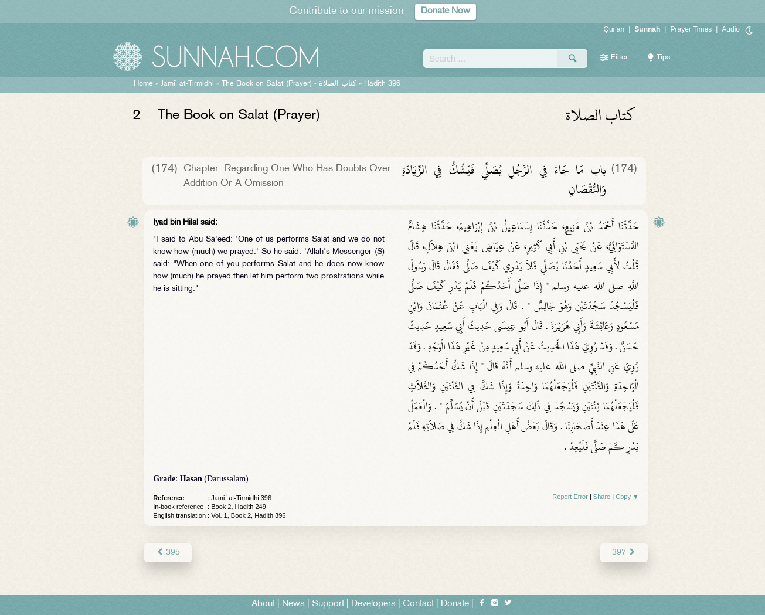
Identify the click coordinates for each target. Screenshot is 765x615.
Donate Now (445, 11)
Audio (731, 29)
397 (624, 552)
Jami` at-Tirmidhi (187, 83)
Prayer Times (691, 29)
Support (328, 604)
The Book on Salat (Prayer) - (289, 83)
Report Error (570, 496)
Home (143, 83)
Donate (455, 604)
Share (601, 496)
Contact (418, 604)
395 (168, 552)
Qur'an (614, 29)
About (263, 604)
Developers (373, 604)
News (293, 604)
